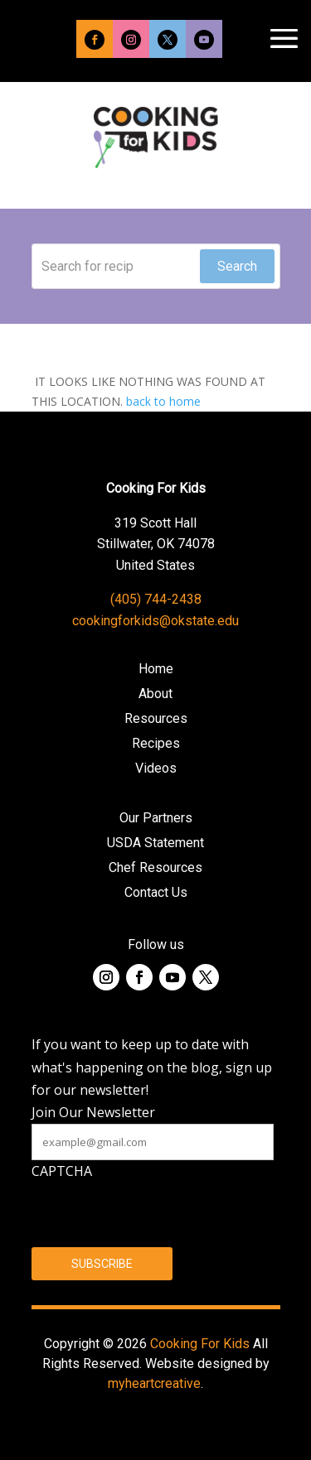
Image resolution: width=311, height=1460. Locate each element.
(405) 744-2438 (156, 599)
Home (155, 670)
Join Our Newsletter (93, 1112)
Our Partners (155, 819)
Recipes (156, 744)
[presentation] (158, 1215)
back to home (163, 401)
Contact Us (155, 893)
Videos (156, 769)
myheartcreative (154, 1383)
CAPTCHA (62, 1171)
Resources (155, 719)
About (155, 694)
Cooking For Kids (200, 1344)
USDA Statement (155, 843)
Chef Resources (155, 868)
